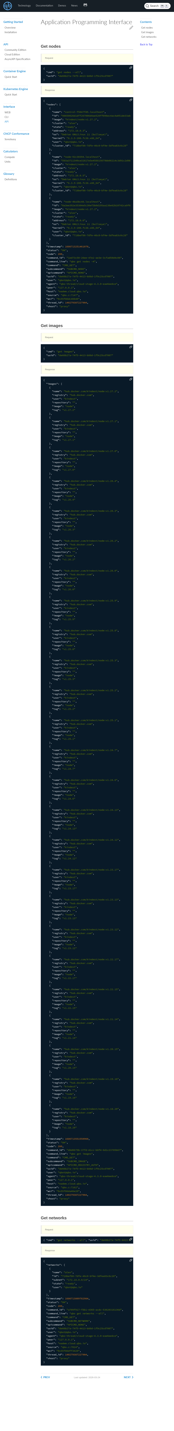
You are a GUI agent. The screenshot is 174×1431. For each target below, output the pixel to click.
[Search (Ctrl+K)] (157, 6)
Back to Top (146, 44)
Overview (10, 27)
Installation (11, 32)
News (74, 5)
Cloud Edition (12, 54)
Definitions (11, 179)
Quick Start (11, 76)
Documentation (44, 5)
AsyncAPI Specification (17, 58)
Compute (10, 157)
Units (8, 161)
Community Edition (15, 49)
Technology (24, 5)
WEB (8, 112)
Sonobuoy (10, 139)
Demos (62, 5)
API (6, 121)
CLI (6, 116)
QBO (7, 6)
